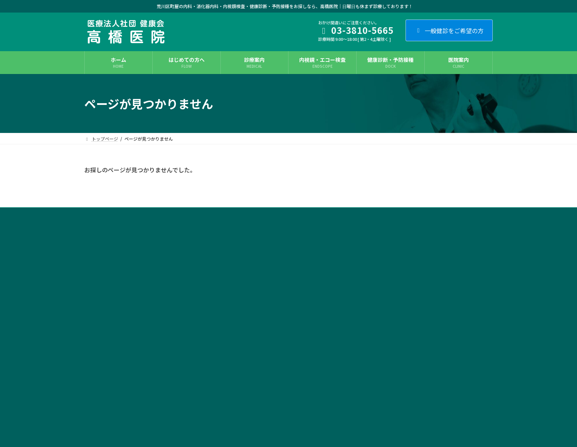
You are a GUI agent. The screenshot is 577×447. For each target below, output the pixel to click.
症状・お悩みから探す (390, 269)
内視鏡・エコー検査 (248, 282)
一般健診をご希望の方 (449, 30)
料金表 (235, 410)
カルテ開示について (220, 214)
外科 (233, 320)
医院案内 (377, 282)
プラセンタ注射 (244, 372)
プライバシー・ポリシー (161, 214)
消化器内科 (240, 269)
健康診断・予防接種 (248, 397)
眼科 (233, 359)
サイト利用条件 (106, 214)
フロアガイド (381, 295)
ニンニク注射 (242, 384)
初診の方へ (379, 256)
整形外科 (237, 333)
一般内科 (237, 256)
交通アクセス (381, 320)
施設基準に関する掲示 (277, 214)
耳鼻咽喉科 (240, 346)
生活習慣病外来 (244, 295)
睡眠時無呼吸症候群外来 (253, 308)
